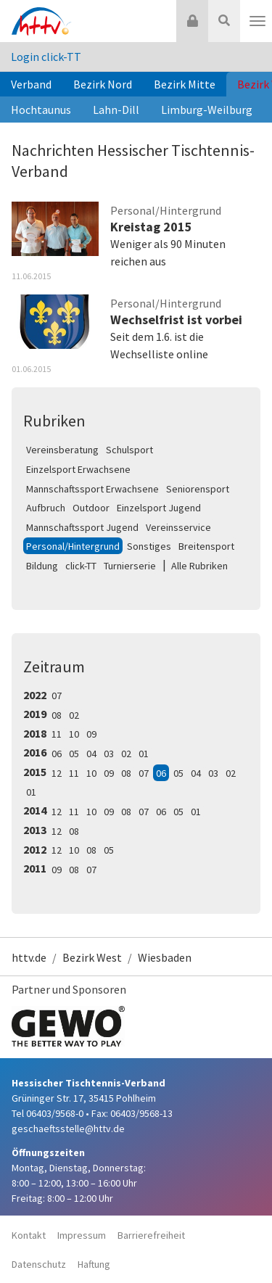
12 (56, 773)
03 (109, 753)
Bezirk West (92, 957)
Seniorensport (197, 488)
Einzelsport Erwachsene (78, 469)
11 (56, 733)
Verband (31, 84)
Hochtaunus (41, 109)
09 (91, 733)
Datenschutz (39, 1264)
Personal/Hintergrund (73, 546)
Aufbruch (45, 507)
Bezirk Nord (102, 84)
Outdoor (91, 507)
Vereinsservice (178, 527)
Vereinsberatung (62, 449)
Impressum (81, 1235)
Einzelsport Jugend (159, 507)
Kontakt (29, 1235)
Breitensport (206, 546)
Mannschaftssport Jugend (82, 527)
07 (56, 695)
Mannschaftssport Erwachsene (92, 488)
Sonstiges (149, 546)
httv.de (29, 957)
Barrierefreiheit (151, 1235)
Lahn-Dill (116, 109)
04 (91, 753)
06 (56, 753)
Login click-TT (46, 56)
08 (56, 715)
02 (74, 715)
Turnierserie (130, 565)
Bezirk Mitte (184, 84)
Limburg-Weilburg (206, 109)
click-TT (80, 565)
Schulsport (129, 449)
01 (144, 753)
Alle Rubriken (199, 565)
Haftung (94, 1264)
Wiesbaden (164, 957)
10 (74, 733)
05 (74, 753)
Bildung (42, 565)
